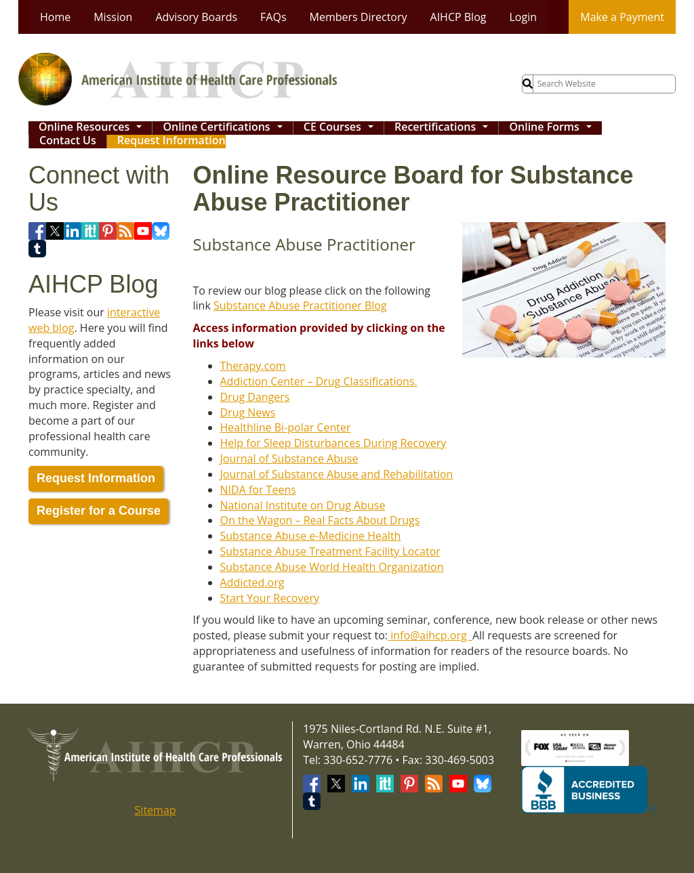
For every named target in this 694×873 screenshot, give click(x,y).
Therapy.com (253, 365)
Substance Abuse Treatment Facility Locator (330, 551)
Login (523, 16)
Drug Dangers (255, 396)
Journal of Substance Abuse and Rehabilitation (336, 474)
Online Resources (93, 128)
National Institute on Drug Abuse (303, 505)
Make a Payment (622, 16)
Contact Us (67, 141)
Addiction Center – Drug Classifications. (318, 381)
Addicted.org (252, 582)
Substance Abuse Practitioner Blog (300, 305)
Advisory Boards (196, 16)
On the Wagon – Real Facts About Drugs (320, 520)
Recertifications (444, 128)
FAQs (273, 16)
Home (55, 16)
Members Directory (358, 16)
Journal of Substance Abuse (289, 458)
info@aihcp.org (430, 635)
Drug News (248, 412)
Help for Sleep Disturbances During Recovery (333, 442)
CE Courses (342, 128)
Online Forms (553, 128)
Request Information (171, 141)
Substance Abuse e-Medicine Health (310, 535)
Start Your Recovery (270, 598)
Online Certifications (226, 128)
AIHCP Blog (458, 16)
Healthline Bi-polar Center (285, 427)
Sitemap (155, 810)
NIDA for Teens (258, 489)
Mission (113, 16)
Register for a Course (99, 510)
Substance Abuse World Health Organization (332, 566)
